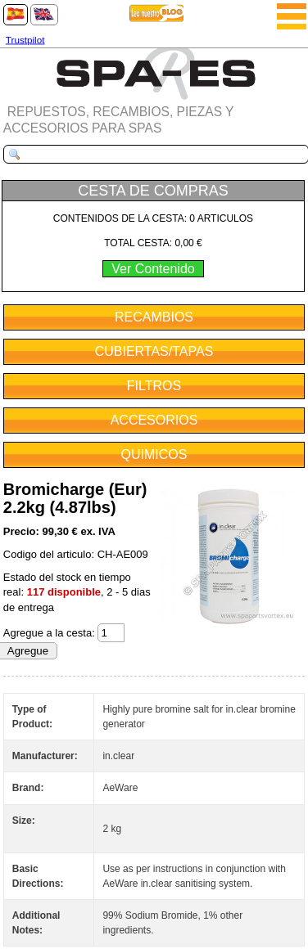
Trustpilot (25, 39)
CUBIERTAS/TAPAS (154, 351)
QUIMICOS (154, 454)
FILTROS (154, 386)
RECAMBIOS (154, 317)
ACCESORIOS (154, 420)
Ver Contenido (152, 269)
